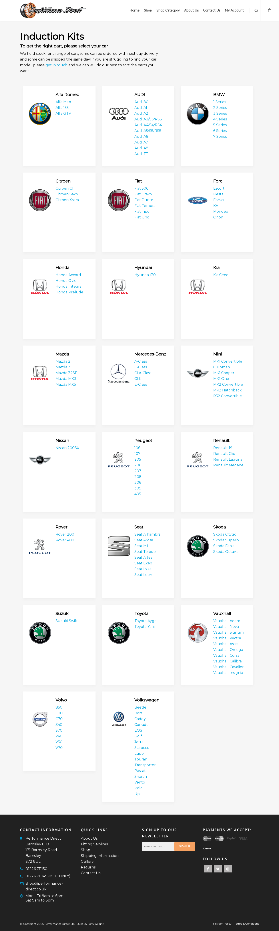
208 (137, 477)
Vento (139, 782)
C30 (59, 713)
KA (215, 206)
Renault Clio (224, 454)
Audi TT (141, 154)
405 (137, 494)
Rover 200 (65, 534)
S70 (59, 730)
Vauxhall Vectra (227, 638)
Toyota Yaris (144, 627)
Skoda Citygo (224, 534)
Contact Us (211, 10)
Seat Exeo (143, 563)
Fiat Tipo (141, 211)
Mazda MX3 (66, 379)
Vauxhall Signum (228, 632)
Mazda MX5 (66, 384)
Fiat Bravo (143, 194)
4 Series (220, 119)
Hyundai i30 (145, 275)
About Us (191, 10)
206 (137, 465)
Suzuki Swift (67, 621)
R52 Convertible (227, 396)
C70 (59, 719)
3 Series (220, 113)
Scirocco (141, 748)
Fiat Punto (143, 200)
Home (135, 10)
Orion (218, 217)
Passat (140, 771)
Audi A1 (140, 108)
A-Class (140, 361)
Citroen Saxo (67, 194)
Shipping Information (100, 856)
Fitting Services (94, 844)
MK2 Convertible (228, 384)
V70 (59, 748)
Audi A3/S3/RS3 (148, 119)
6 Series (220, 131)
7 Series (220, 136)
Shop (148, 10)
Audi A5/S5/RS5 (147, 131)
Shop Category (168, 10)
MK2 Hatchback (227, 390)
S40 (59, 725)
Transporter (145, 765)
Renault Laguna (227, 459)
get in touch (57, 65)
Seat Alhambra (147, 534)
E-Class (140, 384)
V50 (59, 742)
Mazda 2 (63, 361)
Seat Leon (143, 575)
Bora (138, 713)
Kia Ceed (221, 275)
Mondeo (220, 211)
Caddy (140, 719)
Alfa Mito (63, 102)
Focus (218, 200)
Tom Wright (96, 923)
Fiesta (218, 194)
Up (137, 794)
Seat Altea (143, 557)
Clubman (221, 367)
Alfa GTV (63, 113)
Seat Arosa (143, 540)
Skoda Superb (226, 540)
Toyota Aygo (145, 621)
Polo (138, 788)
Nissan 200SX (67, 448)
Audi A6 (141, 136)
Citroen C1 (64, 188)
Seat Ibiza (142, 569)
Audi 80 (141, 102)
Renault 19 (222, 448)
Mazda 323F (66, 373)
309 (137, 488)
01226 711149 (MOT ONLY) (48, 876)
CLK (137, 379)
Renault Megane (228, 465)
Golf (138, 736)
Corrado (141, 725)
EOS (138, 730)
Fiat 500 (141, 188)
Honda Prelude (69, 292)
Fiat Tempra (144, 206)
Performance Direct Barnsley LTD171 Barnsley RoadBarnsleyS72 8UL (43, 850)
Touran (140, 759)
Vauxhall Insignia (228, 673)
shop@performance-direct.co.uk (44, 886)
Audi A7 (141, 142)
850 (59, 707)
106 (137, 448)
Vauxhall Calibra (227, 661)
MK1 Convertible (227, 361)
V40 (59, 736)
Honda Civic (66, 281)
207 (137, 471)
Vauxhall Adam (226, 621)
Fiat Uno (141, 217)
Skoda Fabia (224, 546)
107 (137, 454)
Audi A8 (141, 148)
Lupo (139, 753)
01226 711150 (36, 869)
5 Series (220, 125)
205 (137, 459)
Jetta (138, 742)
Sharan (140, 776)
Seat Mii (141, 546)
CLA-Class (142, 373)
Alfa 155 (62, 108)
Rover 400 (65, 540)
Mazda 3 (63, 367)
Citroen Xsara (67, 200)
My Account (234, 10)
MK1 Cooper (223, 373)
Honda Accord (68, 275)
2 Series (220, 108)
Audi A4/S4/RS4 (148, 125)
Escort (219, 188)
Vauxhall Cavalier (228, 667)
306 (137, 482)
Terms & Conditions (246, 923)
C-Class (140, 367)
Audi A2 (141, 113)
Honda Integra (69, 286)
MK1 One (221, 379)
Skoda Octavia (226, 552)
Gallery (87, 861)
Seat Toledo (145, 552)
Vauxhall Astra (226, 644)
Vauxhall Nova (226, 627)
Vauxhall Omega (228, 650)
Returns (88, 867)
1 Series (219, 102)
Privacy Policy (222, 923)
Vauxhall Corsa (226, 655)
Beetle (140, 707)
